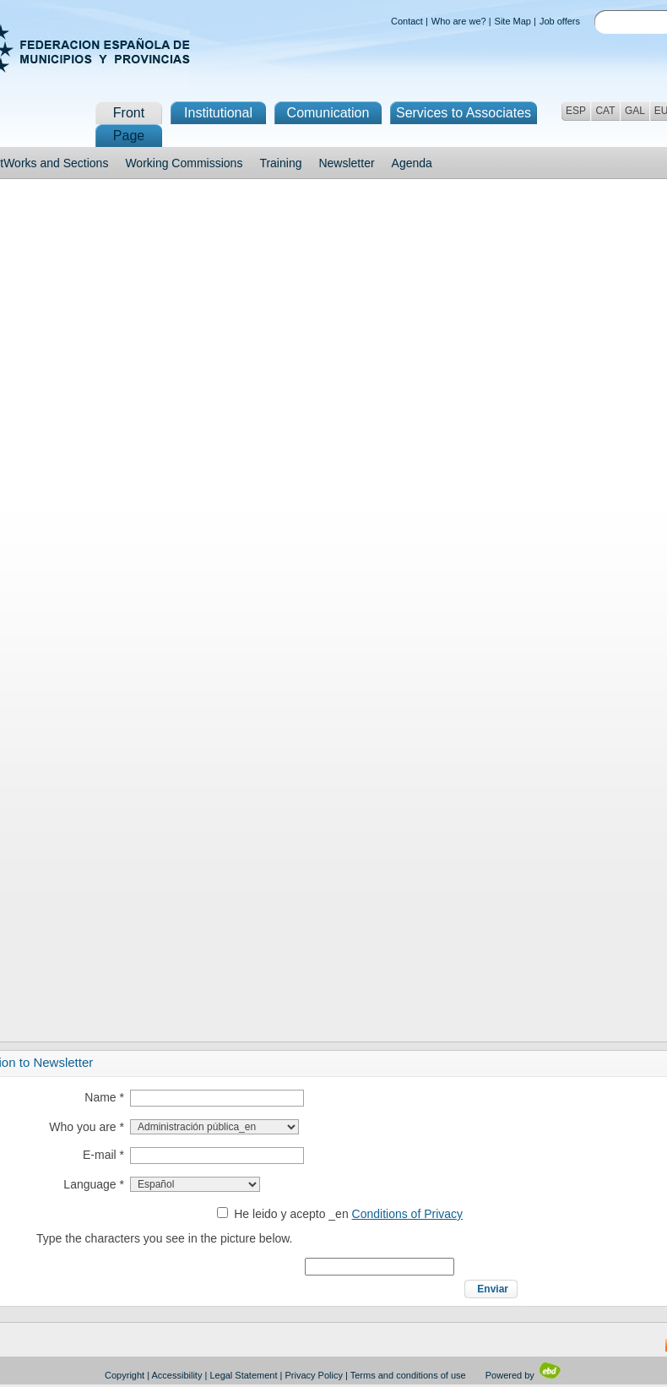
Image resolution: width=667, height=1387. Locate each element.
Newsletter (346, 163)
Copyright (124, 1375)
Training (280, 163)
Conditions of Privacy (408, 1214)
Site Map (513, 21)
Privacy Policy (314, 1375)
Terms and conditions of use (408, 1375)
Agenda (412, 163)
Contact (407, 21)
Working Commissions (183, 163)
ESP (576, 111)
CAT (605, 111)
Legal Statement (243, 1375)
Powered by (523, 1375)
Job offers (560, 21)
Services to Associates (463, 113)
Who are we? (458, 21)
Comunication (328, 113)
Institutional (218, 113)
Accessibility (177, 1375)
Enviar (492, 1289)
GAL (635, 111)
